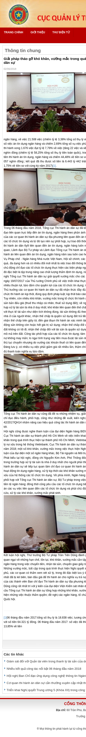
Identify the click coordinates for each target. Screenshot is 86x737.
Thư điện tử (61, 32)
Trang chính (13, 32)
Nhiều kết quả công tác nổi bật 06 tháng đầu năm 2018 (44, 668)
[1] (54, 165)
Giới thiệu (38, 32)
